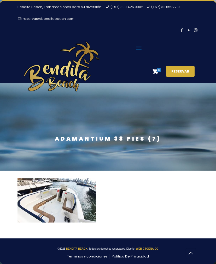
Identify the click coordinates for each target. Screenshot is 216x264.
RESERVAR (180, 71)
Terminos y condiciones (87, 256)
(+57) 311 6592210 (165, 6)
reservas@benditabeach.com (48, 18)
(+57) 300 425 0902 (126, 6)
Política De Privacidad (130, 256)
